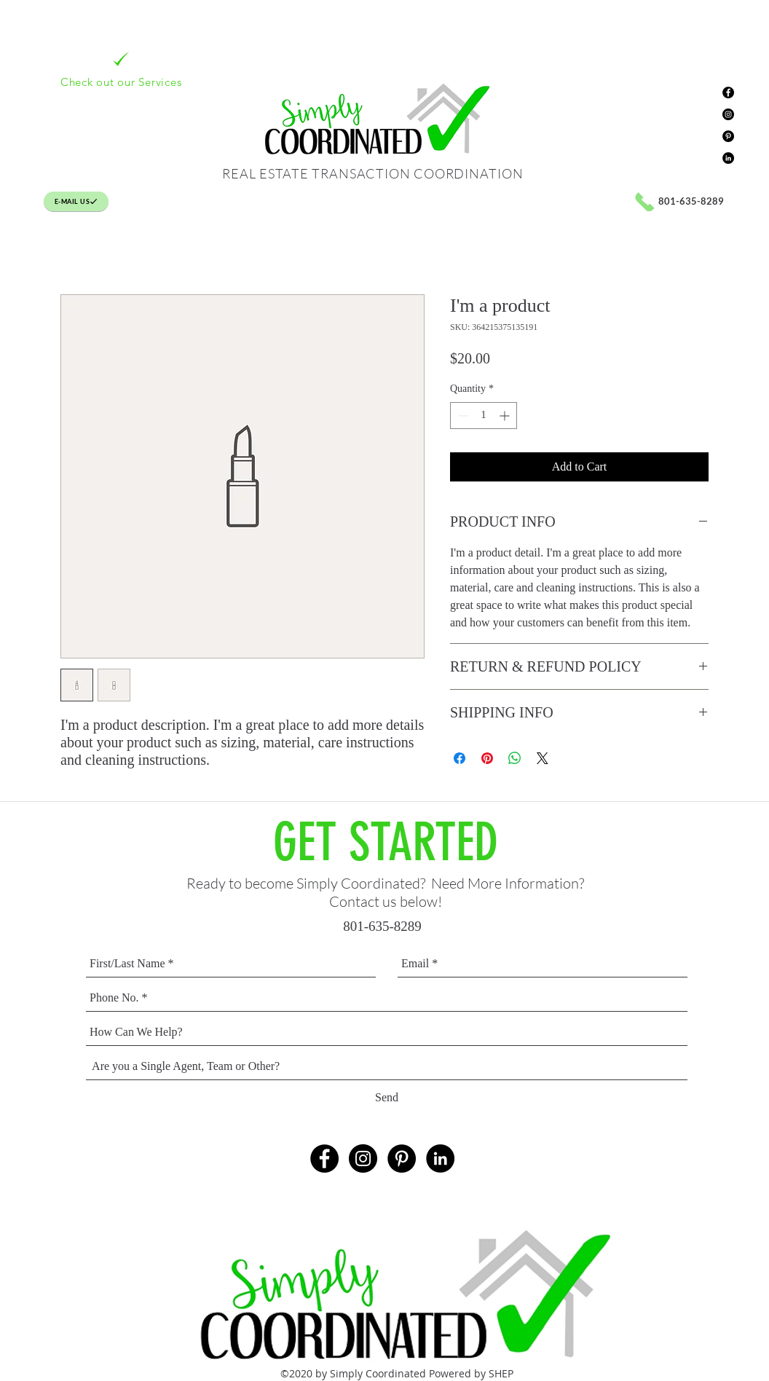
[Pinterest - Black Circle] (728, 136)
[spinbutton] (483, 415)
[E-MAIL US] (76, 201)
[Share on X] (542, 758)
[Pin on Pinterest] (487, 758)
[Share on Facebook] (459, 758)
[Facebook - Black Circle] (728, 92)
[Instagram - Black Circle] (728, 114)
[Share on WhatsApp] (515, 758)
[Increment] (506, 415)
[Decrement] (461, 415)
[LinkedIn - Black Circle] (728, 158)
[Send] (387, 1098)
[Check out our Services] (121, 69)
